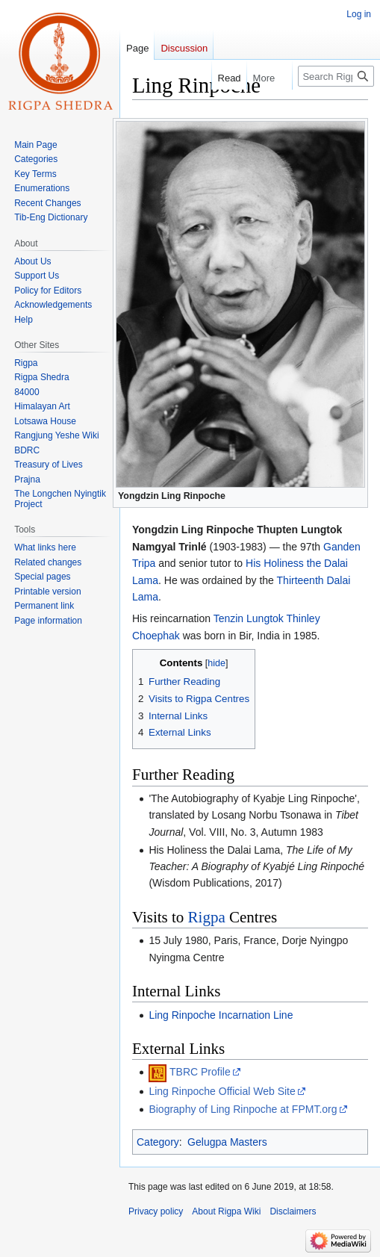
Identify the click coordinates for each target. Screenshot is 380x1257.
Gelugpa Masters (227, 1142)
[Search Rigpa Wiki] (336, 76)
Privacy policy (155, 1211)
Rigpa (206, 917)
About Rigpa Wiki (226, 1211)
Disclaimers (293, 1211)
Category (158, 1142)
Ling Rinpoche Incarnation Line (221, 1015)
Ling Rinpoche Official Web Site (222, 1091)
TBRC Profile (200, 1072)
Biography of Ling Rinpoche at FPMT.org (243, 1109)
